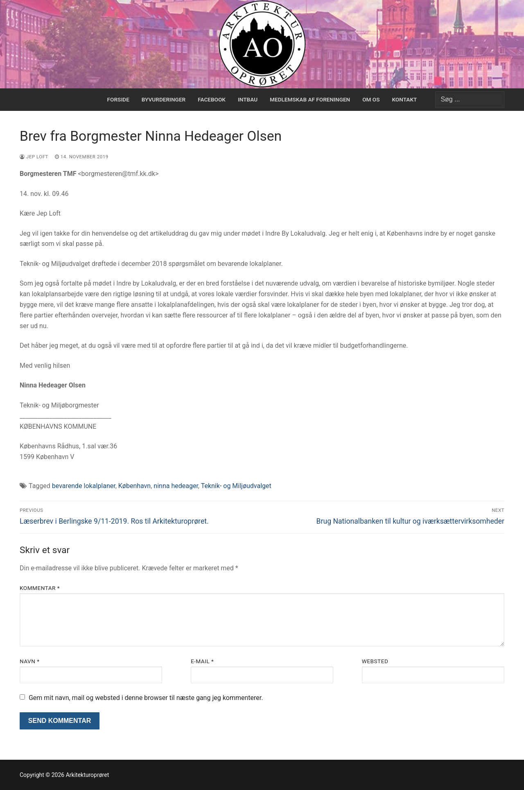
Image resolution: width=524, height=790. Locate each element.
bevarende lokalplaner (83, 486)
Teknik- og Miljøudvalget (236, 486)
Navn (30, 661)
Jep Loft (34, 157)
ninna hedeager (176, 486)
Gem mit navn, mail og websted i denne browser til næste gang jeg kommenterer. (146, 698)
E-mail (202, 661)
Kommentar (40, 588)
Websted (375, 661)
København (134, 486)
